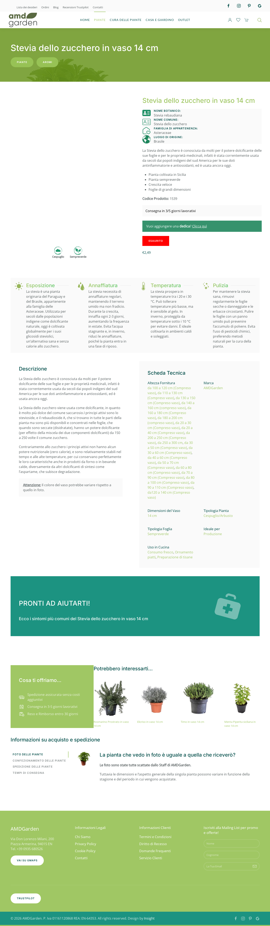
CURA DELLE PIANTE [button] (126, 20)
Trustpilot (26, 898)
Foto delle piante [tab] (28, 754)
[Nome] (232, 843)
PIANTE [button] (100, 20)
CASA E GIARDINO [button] (160, 20)
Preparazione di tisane (175, 557)
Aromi (47, 62)
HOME (85, 20)
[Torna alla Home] (22, 20)
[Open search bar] (260, 20)
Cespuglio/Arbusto (218, 515)
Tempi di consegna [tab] (28, 772)
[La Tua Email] (232, 866)
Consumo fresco (160, 552)
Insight (149, 918)
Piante (22, 62)
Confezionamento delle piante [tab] (39, 760)
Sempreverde (158, 534)
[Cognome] (232, 855)
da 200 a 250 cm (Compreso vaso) (169, 437)
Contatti (98, 7)
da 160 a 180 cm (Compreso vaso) (169, 413)
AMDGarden (213, 388)
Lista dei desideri (27, 7)
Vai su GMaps (27, 860)
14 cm (152, 515)
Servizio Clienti (150, 858)
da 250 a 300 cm (170, 442)
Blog (56, 7)
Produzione (213, 534)
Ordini (45, 7)
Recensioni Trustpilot (76, 7)
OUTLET (184, 20)
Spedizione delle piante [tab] (33, 766)
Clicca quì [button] (199, 226)
